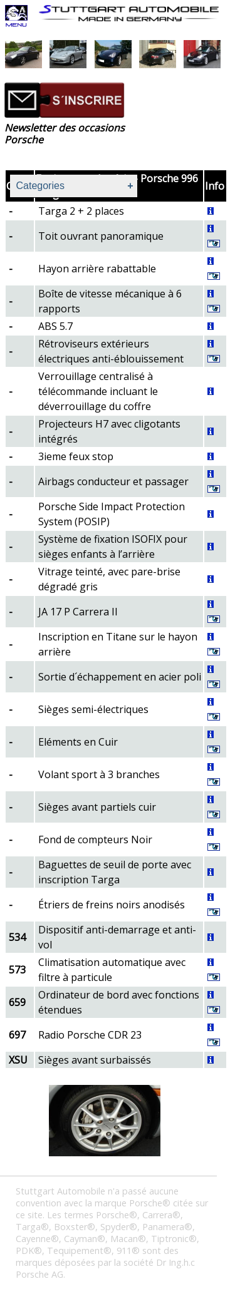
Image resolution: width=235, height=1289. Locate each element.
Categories (40, 185)
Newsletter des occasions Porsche (64, 133)
